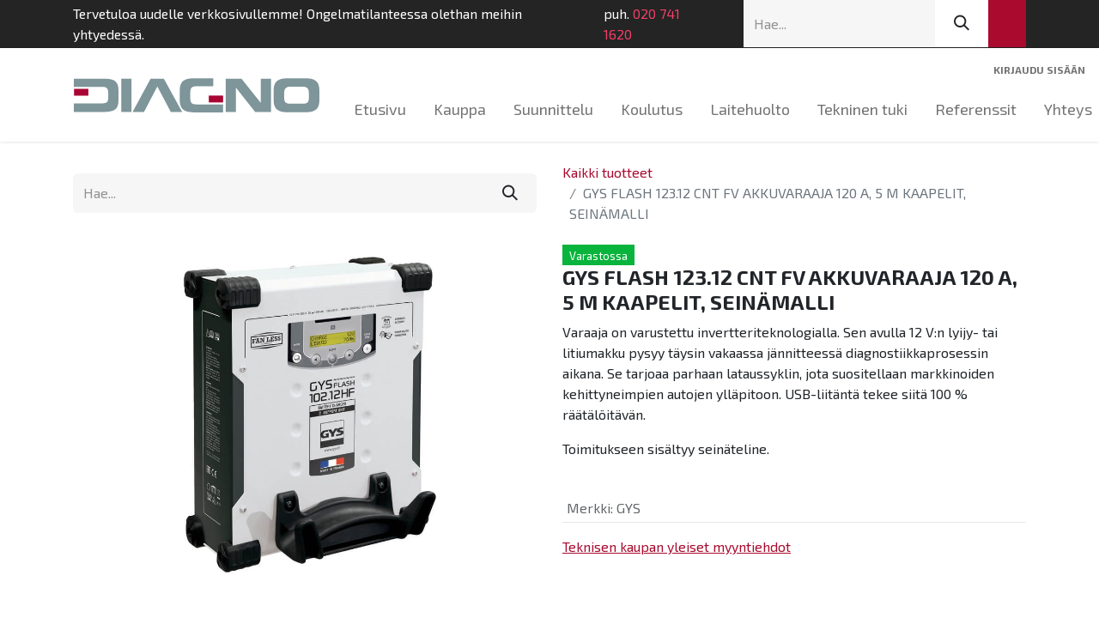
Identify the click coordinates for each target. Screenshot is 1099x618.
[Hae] (961, 23)
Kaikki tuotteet (607, 172)
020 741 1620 (642, 23)
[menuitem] (380, 109)
